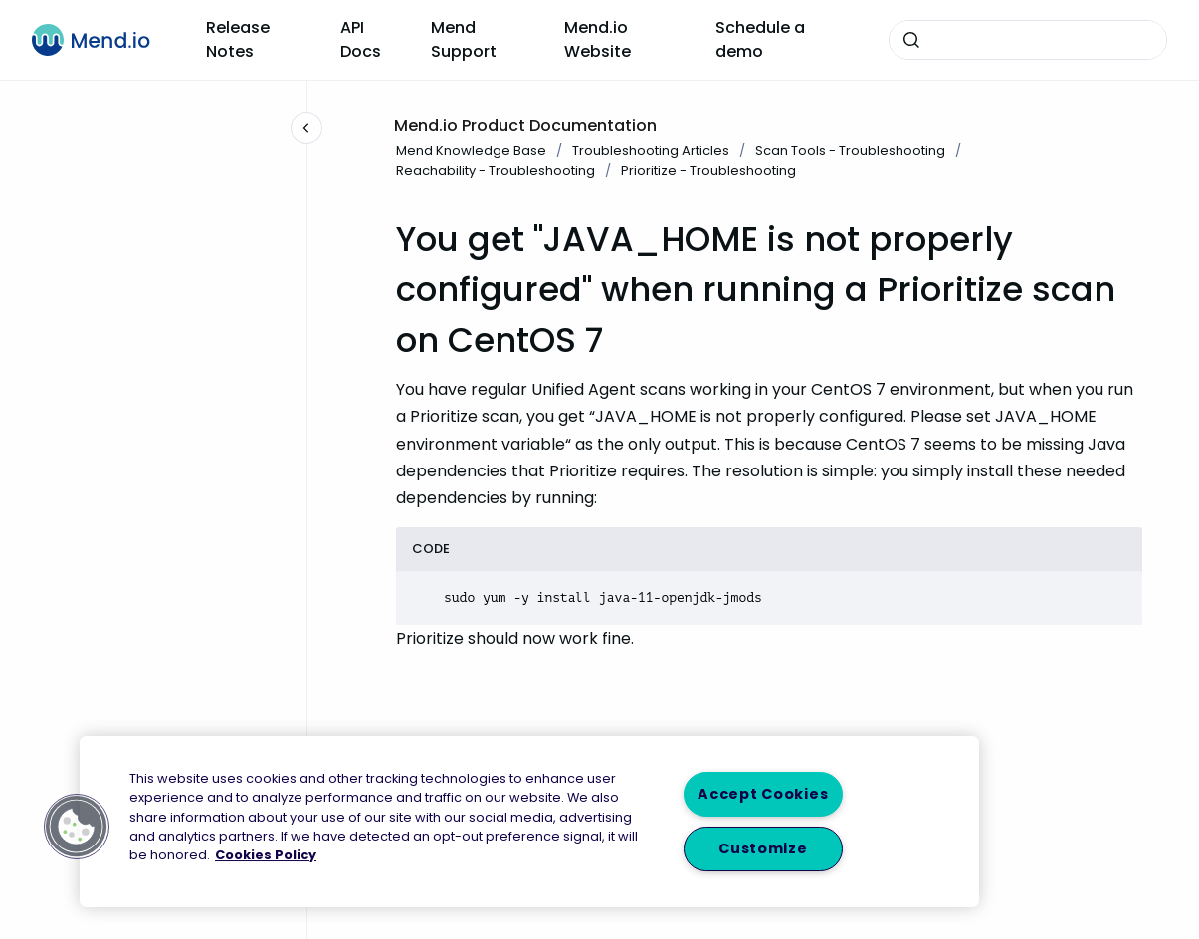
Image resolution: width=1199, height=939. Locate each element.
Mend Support (464, 39)
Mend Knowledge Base (471, 150)
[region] (529, 821)
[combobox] (1028, 40)
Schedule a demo (760, 39)
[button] (76, 826)
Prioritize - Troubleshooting (708, 170)
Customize (762, 848)
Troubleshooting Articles (650, 150)
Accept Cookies (763, 794)
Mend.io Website (597, 39)
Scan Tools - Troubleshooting (850, 150)
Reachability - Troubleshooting (495, 170)
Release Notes (238, 39)
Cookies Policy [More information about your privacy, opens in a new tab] (265, 854)
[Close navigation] (306, 128)
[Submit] (911, 40)
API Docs (360, 39)
